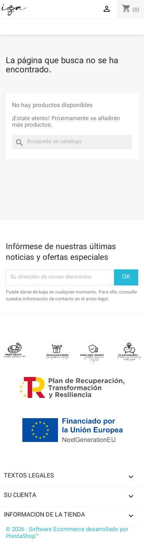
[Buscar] (72, 142)
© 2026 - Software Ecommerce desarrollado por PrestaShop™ (67, 533)
